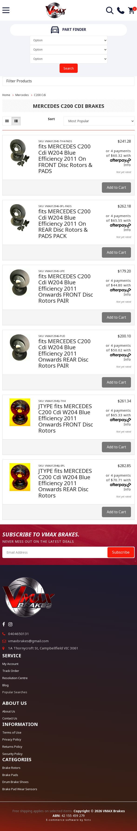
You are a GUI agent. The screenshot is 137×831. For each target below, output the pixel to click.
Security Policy (12, 754)
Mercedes (22, 95)
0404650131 (18, 633)
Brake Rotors (11, 768)
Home (6, 95)
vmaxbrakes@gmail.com (28, 640)
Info (127, 165)
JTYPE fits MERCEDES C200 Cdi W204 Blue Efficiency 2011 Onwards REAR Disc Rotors (65, 483)
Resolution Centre (15, 678)
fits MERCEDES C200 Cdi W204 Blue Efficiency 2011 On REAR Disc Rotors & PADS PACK (64, 223)
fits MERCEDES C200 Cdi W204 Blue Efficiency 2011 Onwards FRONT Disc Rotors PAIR (65, 288)
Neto (87, 819)
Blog (5, 685)
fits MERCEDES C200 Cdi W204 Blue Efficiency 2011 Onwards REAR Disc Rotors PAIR (64, 353)
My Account (10, 664)
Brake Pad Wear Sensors (19, 789)
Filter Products (19, 81)
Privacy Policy (11, 739)
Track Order (10, 671)
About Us (8, 711)
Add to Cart (116, 187)
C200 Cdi (40, 95)
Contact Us (9, 718)
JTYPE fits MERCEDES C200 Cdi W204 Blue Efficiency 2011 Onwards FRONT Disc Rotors (65, 418)
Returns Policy (12, 746)
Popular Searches (14, 692)
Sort (51, 119)
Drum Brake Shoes (15, 782)
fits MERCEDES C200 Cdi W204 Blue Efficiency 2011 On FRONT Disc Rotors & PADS (65, 158)
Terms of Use (11, 732)
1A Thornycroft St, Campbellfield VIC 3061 (43, 648)
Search (68, 68)
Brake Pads (10, 775)
